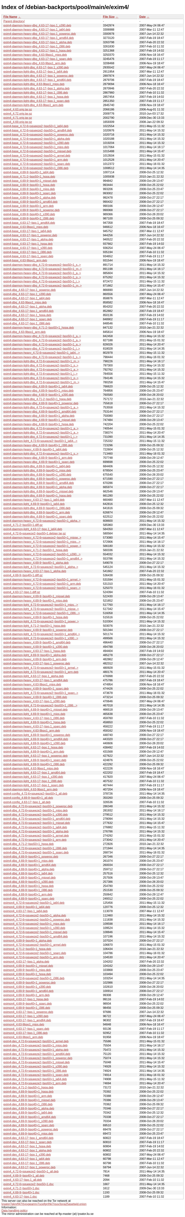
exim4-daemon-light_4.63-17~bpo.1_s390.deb (33, 776)
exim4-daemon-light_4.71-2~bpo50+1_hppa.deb (34, 625)
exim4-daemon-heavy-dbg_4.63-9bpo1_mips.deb (35, 54)
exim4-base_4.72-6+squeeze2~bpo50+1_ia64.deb (35, 126)
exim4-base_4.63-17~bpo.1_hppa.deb (28, 243)
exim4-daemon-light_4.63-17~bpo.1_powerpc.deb (35, 755)
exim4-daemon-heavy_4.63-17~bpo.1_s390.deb (34, 701)
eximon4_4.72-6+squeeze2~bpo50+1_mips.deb (34, 923)
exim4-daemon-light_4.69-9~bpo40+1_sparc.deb (34, 760)
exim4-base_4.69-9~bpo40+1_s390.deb (29, 214)
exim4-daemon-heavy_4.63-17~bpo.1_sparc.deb (34, 726)
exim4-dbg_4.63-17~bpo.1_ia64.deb (26, 298)
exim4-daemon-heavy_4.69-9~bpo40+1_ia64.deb (35, 449)
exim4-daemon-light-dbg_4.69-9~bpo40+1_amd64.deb (38, 482)
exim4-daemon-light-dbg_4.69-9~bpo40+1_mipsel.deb (38, 491)
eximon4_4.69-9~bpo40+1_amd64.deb (28, 991)
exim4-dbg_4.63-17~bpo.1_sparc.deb (27, 319)
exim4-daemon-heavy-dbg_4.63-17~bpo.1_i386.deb (36, 46)
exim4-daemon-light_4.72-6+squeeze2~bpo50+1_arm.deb (40, 671)
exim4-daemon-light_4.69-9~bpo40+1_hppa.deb (34, 722)
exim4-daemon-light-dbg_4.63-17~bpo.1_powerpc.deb (38, 75)
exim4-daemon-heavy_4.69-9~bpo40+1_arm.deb (35, 659)
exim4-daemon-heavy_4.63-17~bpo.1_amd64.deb (35, 680)
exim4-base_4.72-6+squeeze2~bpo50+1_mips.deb (36, 147)
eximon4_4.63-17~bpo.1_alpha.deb (26, 961)
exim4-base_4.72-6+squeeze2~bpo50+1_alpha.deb (36, 138)
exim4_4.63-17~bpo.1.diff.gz (21, 592)
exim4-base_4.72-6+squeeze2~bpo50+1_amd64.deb (37, 130)
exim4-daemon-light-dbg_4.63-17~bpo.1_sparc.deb (36, 100)
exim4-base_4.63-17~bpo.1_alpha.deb (28, 239)
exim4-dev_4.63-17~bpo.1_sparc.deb (27, 1142)
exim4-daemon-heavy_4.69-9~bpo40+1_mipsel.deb (36, 596)
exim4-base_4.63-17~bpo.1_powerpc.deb (30, 235)
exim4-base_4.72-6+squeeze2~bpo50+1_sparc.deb (36, 163)
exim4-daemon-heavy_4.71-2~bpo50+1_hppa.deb (35, 550)
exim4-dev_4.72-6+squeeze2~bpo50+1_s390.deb (35, 1066)
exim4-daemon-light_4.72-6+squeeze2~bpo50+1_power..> (41, 621)
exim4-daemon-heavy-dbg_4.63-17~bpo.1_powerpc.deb (39, 33)
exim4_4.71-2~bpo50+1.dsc (21, 1188)
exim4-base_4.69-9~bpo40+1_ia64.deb (28, 172)
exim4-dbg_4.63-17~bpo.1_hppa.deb (27, 315)
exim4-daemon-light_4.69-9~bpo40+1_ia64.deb (34, 503)
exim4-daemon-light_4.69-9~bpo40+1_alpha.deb (34, 655)
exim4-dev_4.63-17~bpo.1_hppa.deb (27, 1146)
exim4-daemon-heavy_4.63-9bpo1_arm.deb (31, 730)
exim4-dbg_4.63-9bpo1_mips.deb (25, 302)
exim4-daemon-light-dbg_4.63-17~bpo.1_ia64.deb (35, 71)
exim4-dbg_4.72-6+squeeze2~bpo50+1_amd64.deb (36, 818)
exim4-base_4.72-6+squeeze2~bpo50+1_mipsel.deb (37, 151)
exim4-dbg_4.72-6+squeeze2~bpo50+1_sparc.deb (36, 852)
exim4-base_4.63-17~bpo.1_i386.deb (27, 252)
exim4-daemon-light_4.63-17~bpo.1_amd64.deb (34, 772)
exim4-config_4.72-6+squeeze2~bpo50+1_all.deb (35, 793)
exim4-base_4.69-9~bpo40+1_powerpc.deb (31, 210)
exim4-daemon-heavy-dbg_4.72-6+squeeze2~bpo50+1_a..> (42, 273)
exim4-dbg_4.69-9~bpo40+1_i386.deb (28, 890)
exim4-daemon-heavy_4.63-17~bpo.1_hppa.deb (34, 650)
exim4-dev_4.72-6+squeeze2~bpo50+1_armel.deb (36, 1041)
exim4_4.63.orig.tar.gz (17, 109)
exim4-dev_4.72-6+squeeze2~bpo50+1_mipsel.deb (36, 1062)
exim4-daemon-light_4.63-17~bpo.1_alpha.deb (33, 676)
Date (142, 16)
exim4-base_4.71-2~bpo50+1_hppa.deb (29, 176)
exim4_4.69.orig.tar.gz (17, 121)
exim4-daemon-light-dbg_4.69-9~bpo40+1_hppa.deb (37, 495)
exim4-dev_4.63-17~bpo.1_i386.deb (26, 1163)
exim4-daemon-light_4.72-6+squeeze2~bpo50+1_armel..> (40, 667)
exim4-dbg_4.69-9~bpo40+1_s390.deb (28, 881)
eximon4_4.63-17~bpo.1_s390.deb (25, 1016)
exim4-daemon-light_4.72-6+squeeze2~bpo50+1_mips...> (40, 604)
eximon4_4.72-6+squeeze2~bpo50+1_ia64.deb (33, 902)
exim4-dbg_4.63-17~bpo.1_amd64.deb (28, 310)
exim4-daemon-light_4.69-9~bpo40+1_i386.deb (34, 764)
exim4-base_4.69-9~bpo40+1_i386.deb (28, 218)
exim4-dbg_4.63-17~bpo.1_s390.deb (27, 294)
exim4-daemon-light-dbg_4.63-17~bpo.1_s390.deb (36, 67)
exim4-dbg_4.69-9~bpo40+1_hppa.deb (28, 885)
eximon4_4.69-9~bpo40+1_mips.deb (27, 969)
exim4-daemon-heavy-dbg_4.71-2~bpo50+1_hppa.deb (38, 327)
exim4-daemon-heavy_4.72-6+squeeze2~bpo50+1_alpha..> (42, 520)
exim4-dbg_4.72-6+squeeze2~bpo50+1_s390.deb (35, 814)
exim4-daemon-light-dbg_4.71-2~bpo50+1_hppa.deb (37, 399)
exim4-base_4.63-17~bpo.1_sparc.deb (28, 256)
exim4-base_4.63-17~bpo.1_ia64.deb (27, 231)
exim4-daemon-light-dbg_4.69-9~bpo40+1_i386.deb (36, 508)
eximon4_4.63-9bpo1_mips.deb (23, 1024)
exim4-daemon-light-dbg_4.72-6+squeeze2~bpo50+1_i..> (40, 373)
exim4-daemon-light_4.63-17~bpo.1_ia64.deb (32, 529)
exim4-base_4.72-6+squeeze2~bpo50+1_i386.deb (35, 168)
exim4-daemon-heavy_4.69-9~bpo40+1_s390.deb (35, 646)
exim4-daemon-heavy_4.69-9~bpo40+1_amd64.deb (36, 642)
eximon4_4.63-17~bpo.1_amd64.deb (27, 1020)
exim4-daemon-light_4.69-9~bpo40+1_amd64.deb (35, 739)
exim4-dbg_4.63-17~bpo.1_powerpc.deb (29, 289)
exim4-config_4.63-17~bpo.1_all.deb (26, 802)
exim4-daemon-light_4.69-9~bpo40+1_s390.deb (34, 743)
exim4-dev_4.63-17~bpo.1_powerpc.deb (29, 1167)
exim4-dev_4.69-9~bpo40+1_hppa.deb (28, 1091)
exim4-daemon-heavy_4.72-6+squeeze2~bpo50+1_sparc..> (42, 587)
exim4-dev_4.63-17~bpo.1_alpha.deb (27, 1150)
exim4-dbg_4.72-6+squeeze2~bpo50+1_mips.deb (35, 810)
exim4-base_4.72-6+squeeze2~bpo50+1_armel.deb (36, 155)
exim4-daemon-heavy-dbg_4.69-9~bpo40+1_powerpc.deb (40, 403)
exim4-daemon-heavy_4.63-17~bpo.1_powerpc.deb (36, 663)
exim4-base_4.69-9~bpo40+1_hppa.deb (29, 184)
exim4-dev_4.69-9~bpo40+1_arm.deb (27, 1096)
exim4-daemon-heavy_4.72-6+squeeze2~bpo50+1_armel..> (42, 579)
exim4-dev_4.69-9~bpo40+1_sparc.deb (28, 1125)
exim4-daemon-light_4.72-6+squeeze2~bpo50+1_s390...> (40, 638)
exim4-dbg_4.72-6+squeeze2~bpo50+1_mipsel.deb (36, 822)
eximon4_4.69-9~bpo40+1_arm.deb (26, 995)
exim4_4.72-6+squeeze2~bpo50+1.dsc (28, 1184)
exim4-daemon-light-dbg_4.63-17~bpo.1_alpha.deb (36, 88)
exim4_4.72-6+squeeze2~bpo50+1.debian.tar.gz (34, 533)
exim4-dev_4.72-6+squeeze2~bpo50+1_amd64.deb (36, 1054)
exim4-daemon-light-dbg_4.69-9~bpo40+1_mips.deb (37, 470)
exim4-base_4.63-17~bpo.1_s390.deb (27, 247)
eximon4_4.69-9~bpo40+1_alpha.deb (27, 940)
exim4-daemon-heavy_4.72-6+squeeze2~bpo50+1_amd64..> (42, 558)
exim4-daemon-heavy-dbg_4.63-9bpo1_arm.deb (34, 63)
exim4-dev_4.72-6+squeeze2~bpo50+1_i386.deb (35, 1070)
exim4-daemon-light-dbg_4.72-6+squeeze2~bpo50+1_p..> (41, 378)
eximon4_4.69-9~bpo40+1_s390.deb (27, 986)
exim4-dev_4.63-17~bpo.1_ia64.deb (26, 1158)
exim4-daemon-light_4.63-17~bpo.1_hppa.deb (33, 747)
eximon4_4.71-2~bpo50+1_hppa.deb (27, 948)
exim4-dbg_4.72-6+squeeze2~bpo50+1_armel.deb (36, 835)
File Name (10, 16)
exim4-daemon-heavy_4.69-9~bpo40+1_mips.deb (35, 600)
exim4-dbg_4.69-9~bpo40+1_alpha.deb (28, 869)
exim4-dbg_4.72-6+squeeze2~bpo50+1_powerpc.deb (37, 806)
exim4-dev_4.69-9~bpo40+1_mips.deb (28, 1133)
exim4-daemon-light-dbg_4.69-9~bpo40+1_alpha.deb (37, 487)
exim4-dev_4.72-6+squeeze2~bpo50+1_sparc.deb (35, 1075)
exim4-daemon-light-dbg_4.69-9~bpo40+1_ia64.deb (36, 466)
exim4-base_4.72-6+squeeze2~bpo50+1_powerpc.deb (38, 134)
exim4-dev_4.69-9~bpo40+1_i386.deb (27, 1104)
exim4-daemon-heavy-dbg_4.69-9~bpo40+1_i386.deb (38, 445)
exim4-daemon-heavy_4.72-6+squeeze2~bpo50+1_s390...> (42, 554)
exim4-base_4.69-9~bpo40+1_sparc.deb (29, 193)
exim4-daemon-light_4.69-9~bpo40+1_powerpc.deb (36, 735)
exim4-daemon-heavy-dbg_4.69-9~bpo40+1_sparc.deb (38, 461)
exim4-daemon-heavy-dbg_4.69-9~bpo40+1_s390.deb (38, 394)
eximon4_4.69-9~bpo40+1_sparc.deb (27, 1003)
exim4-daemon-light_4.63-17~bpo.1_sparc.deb (33, 785)
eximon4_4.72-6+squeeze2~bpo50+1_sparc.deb (34, 953)
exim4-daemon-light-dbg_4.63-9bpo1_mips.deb (33, 84)
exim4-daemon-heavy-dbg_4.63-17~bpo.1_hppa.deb (37, 50)
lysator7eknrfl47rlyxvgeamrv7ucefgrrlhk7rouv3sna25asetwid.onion (44, 1204)
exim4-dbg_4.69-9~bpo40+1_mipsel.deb (29, 877)
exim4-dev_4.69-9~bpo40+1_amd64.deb (29, 1117)
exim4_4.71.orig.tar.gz (17, 117)
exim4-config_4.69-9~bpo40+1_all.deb (28, 797)
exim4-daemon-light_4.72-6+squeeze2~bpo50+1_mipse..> (41, 608)
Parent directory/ (14, 21)
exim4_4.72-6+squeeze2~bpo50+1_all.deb (31, 1171)
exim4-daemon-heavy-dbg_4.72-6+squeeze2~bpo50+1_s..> (42, 264)
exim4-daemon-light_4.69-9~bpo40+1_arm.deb (33, 751)
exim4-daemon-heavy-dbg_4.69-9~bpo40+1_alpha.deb (38, 415)
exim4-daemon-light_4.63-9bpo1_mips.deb (31, 768)
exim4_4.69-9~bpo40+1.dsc (21, 1192)
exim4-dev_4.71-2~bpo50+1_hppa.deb (28, 1087)
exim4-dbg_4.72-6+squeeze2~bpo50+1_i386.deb (35, 848)
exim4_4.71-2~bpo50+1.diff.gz (23, 524)
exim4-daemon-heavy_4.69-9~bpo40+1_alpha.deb (36, 562)
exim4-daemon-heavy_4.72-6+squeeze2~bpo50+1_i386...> (41, 613)
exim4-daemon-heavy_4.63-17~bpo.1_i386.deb (34, 718)
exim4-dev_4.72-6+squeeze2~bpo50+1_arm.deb (34, 1083)
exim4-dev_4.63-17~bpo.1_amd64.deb (28, 1138)
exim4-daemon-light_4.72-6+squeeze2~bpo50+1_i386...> (40, 705)
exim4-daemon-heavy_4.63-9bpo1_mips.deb (32, 684)
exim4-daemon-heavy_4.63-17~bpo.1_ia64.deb (34, 499)
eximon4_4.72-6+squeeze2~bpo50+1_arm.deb (33, 957)
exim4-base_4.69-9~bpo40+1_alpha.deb (29, 197)
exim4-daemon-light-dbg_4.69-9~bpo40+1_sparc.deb (37, 516)
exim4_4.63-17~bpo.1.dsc (20, 1196)
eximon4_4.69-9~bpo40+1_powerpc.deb (29, 982)
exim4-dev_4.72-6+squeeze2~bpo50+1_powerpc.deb (37, 1058)
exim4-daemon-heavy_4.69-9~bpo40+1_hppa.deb (35, 617)
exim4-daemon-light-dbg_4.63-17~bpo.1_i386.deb (35, 92)
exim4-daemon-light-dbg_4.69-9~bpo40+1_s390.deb (37, 474)
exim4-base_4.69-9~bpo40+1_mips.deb (29, 189)
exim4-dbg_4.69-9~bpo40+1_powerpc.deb (30, 856)
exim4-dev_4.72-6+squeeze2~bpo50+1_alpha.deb (35, 1049)
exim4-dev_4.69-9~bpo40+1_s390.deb (28, 1121)
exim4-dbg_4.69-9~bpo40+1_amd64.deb (29, 864)
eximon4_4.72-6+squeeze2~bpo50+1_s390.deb (34, 927)
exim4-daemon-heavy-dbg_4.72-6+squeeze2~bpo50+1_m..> (42, 268)
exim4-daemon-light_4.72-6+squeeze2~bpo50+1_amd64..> (41, 634)
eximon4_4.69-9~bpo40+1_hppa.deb (27, 974)
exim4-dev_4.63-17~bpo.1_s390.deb (27, 1154)
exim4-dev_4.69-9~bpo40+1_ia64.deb (27, 1112)
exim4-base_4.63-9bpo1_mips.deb (25, 226)
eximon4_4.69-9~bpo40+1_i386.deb (26, 1007)
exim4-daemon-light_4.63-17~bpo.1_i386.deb (32, 781)
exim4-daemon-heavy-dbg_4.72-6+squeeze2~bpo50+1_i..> (41, 281)
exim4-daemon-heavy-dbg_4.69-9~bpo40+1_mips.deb (38, 390)
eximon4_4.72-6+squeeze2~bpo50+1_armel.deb (34, 944)
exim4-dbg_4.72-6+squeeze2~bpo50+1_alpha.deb (36, 831)
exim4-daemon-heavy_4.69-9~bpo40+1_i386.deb (35, 697)
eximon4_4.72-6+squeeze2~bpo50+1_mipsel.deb (35, 932)
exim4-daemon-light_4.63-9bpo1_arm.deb (30, 789)
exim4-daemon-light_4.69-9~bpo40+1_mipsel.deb (35, 709)
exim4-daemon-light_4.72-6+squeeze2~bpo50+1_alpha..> (40, 566)
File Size (109, 16)
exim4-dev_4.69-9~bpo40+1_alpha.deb (28, 1108)
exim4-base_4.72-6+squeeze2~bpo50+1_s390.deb (36, 142)
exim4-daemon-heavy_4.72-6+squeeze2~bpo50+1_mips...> (41, 541)
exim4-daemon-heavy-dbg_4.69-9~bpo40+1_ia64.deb (38, 386)
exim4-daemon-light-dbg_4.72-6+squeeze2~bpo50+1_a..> (41, 369)
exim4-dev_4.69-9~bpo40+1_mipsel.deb (29, 1100)
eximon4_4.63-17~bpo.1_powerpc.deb (28, 1012)
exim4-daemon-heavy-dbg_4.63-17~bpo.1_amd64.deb (38, 37)
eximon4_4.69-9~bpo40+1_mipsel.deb (28, 965)
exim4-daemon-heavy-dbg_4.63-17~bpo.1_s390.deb (37, 25)
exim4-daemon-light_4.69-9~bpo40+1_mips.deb (34, 713)
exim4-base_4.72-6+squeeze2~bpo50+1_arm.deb (35, 159)
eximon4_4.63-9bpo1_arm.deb (23, 1037)
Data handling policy (14, 1210)
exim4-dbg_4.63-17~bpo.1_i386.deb (26, 323)
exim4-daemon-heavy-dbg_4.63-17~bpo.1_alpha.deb (37, 42)
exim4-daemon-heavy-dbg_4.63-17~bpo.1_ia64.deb (36, 29)
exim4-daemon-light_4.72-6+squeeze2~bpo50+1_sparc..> (40, 692)
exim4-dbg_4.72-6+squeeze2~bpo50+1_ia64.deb (35, 827)
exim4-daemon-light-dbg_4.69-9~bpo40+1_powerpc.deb (39, 478)
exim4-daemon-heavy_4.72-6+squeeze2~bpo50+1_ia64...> (41, 352)
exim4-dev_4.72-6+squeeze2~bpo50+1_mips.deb (35, 1045)
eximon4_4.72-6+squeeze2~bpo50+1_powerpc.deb (36, 919)
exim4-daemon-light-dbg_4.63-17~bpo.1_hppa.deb (36, 96)
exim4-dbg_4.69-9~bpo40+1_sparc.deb (28, 898)
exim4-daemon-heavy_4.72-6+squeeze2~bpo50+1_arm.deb (42, 583)
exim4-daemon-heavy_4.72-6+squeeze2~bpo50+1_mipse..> (42, 537)
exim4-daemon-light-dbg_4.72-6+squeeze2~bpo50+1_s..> (40, 365)
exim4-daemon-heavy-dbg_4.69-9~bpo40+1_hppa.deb (38, 424)
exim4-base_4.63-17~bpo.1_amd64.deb (29, 222)
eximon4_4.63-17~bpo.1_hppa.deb (26, 999)
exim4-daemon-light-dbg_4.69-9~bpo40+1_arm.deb (36, 512)
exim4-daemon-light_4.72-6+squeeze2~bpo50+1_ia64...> (40, 440)
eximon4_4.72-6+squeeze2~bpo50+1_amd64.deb (35, 936)
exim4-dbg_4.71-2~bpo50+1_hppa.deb (28, 843)
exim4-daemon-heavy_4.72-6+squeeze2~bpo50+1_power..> (42, 545)
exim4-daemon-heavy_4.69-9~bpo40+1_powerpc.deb (38, 629)
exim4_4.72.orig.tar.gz (17, 113)
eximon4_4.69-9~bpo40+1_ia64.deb (26, 906)
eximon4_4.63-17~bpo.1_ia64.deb (25, 911)
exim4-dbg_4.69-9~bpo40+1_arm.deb (27, 894)
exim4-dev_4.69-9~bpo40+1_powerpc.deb (30, 1129)
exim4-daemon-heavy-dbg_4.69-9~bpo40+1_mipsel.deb (39, 419)
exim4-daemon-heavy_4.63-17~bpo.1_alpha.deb (34, 571)
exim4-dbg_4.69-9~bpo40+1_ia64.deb (28, 873)
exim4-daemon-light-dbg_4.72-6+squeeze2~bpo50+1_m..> (41, 361)
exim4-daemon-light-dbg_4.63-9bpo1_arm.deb (33, 105)
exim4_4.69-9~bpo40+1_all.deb (23, 1175)
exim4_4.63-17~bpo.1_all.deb (22, 1179)
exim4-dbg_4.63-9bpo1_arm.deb (24, 331)
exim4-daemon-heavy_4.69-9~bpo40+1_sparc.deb (36, 688)
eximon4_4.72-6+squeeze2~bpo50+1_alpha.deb (34, 915)
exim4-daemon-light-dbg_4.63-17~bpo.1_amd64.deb (37, 79)
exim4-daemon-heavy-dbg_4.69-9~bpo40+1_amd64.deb (39, 411)
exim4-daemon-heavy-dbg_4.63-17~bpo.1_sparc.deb (37, 58)
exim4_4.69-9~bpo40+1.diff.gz (23, 575)
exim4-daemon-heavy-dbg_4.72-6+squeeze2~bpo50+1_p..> (42, 277)
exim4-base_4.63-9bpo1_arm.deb (25, 260)
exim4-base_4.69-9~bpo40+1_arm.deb (28, 205)
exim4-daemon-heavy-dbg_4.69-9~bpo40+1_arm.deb (37, 457)
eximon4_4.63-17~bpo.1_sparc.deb (26, 1028)
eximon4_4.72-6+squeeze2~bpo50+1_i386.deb (33, 978)
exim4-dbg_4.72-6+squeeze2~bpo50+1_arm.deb (34, 839)
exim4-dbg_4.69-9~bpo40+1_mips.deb (28, 860)
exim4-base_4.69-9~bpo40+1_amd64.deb (30, 201)
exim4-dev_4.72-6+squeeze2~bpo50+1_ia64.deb (35, 1079)
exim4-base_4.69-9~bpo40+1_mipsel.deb (30, 180)
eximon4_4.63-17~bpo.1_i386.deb (25, 1033)
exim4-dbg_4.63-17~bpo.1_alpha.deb (27, 306)
